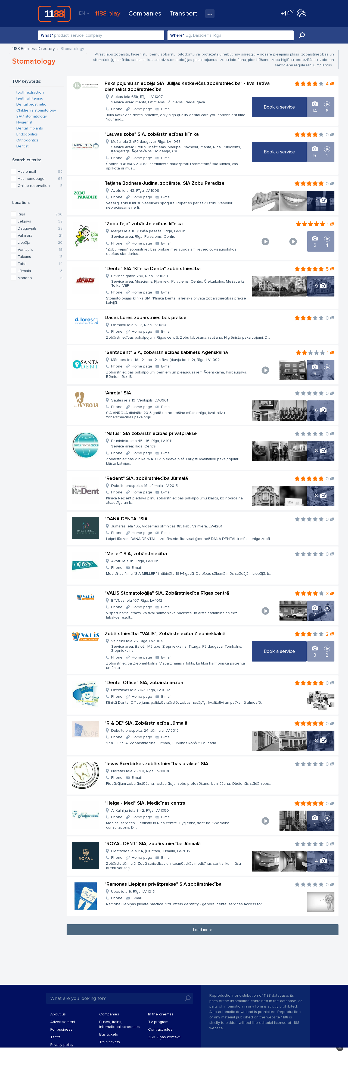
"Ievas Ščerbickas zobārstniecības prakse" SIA (156, 764)
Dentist (22, 146)
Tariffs (55, 1037)
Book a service (279, 107)
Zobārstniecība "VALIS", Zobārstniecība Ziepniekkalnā (165, 634)
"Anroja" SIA (118, 393)
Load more (202, 929)
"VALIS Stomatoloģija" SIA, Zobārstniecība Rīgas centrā (167, 593)
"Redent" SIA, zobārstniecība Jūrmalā (146, 478)
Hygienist (24, 122)
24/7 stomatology (31, 116)
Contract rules (160, 1029)
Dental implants (29, 128)
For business (61, 1029)
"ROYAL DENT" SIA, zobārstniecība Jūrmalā (153, 844)
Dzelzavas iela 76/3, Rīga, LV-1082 (140, 690)
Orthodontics (27, 140)
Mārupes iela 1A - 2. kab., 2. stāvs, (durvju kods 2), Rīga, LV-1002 (165, 359)
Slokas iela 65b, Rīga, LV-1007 (158, 99)
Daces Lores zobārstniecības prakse (146, 317)
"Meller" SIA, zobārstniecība (136, 554)
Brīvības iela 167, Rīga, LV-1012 (136, 600)
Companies (145, 13)
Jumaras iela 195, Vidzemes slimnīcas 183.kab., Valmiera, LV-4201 (166, 526)
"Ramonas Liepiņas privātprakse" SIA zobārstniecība (163, 884)
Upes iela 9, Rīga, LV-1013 (133, 891)
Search (302, 35)
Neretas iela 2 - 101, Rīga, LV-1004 (140, 771)
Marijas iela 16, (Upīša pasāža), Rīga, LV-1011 (148, 234)
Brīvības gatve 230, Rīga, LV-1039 (179, 281)
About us (58, 1014)
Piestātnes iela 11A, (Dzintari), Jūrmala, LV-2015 (150, 851)
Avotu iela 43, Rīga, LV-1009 (135, 190)
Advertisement (62, 1022)
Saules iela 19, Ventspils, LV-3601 (139, 400)
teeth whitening (29, 98)
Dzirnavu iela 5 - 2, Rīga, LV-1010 (138, 325)
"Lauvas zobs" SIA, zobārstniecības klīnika (152, 134)
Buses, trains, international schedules (119, 1024)
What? (47, 35)
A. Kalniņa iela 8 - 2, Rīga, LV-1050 (140, 810)
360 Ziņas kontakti (164, 1037)
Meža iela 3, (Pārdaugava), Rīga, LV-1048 (179, 146)
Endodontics (27, 134)
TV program (158, 1022)
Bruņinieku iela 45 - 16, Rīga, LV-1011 (141, 443)
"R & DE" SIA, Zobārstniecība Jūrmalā (146, 723)
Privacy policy (61, 1044)
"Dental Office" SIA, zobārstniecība (144, 682)
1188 (54, 13)
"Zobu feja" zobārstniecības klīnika (144, 224)
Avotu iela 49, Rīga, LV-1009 (135, 561)
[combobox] (101, 35)
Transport (183, 13)
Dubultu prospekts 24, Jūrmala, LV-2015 (145, 730)
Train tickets (109, 1042)
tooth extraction (30, 92)
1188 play (107, 13)
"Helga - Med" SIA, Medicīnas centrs (145, 803)
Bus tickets (108, 1034)
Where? (177, 35)
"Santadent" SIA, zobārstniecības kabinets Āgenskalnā (166, 352)
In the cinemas (160, 1014)
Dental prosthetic (31, 104)
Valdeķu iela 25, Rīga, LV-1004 (179, 646)
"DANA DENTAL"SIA (126, 519)
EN (84, 13)
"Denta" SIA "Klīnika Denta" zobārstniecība (153, 268)
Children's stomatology (36, 110)
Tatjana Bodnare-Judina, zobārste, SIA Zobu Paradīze (165, 183)
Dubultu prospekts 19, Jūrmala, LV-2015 (144, 485)
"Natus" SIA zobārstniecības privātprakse (151, 433)
